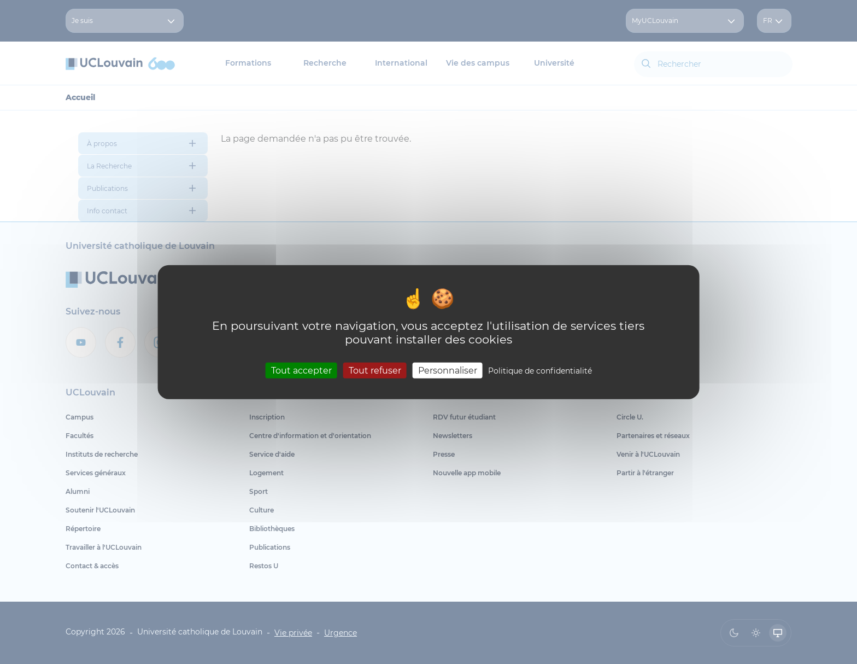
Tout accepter (301, 370)
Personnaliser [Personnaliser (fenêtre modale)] (447, 370)
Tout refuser (375, 370)
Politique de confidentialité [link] (540, 370)
